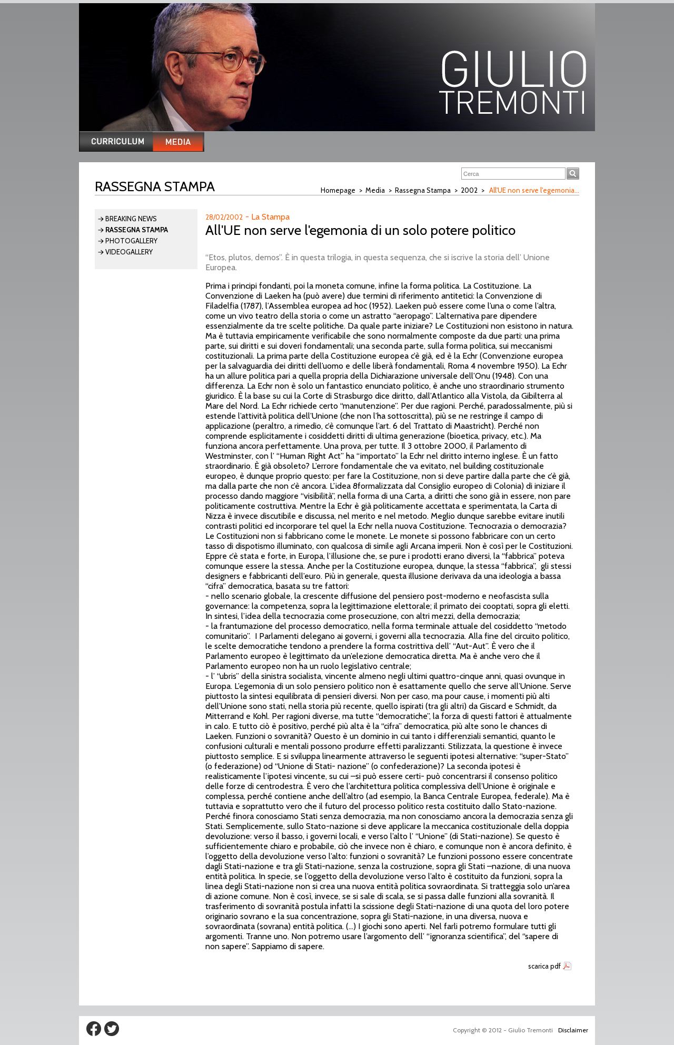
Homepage (338, 190)
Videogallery (129, 252)
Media (375, 190)
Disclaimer (573, 1030)
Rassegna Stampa (423, 190)
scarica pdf (544, 966)
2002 (469, 190)
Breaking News (131, 218)
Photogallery (131, 240)
